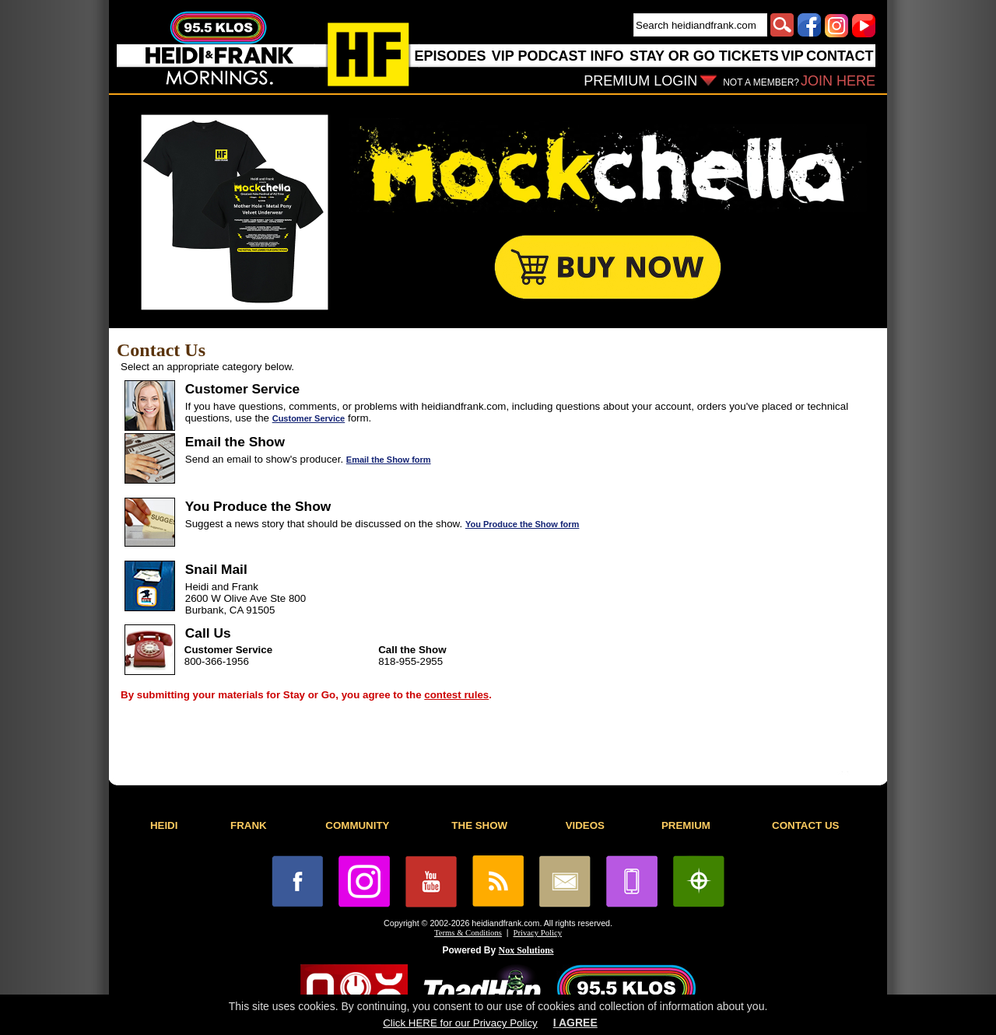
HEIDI (164, 825)
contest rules (456, 695)
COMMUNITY (357, 825)
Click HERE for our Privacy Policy (460, 1023)
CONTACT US (805, 825)
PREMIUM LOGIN (640, 81)
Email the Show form (388, 459)
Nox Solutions (526, 950)
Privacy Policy (538, 932)
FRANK (248, 825)
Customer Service (308, 418)
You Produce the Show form (522, 524)
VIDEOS (585, 825)
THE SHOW (479, 825)
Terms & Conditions (468, 932)
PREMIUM (685, 825)
